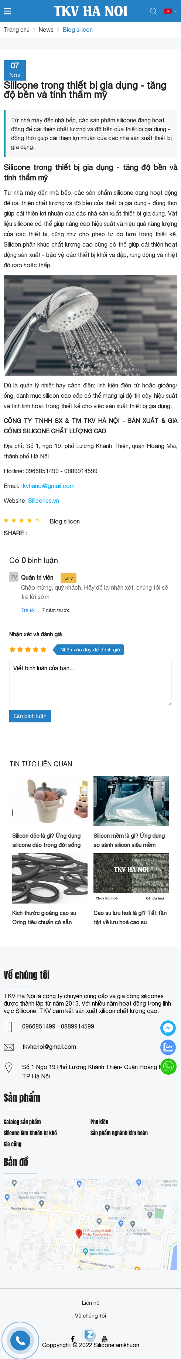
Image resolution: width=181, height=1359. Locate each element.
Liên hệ (90, 1302)
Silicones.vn (43, 500)
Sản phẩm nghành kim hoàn (119, 1133)
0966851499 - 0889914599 (58, 1026)
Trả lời (28, 610)
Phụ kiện (99, 1122)
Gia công (12, 1144)
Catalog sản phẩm (22, 1122)
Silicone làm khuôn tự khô (30, 1133)
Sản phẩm (22, 1098)
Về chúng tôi (90, 1315)
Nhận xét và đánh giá (35, 634)
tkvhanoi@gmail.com (48, 485)
